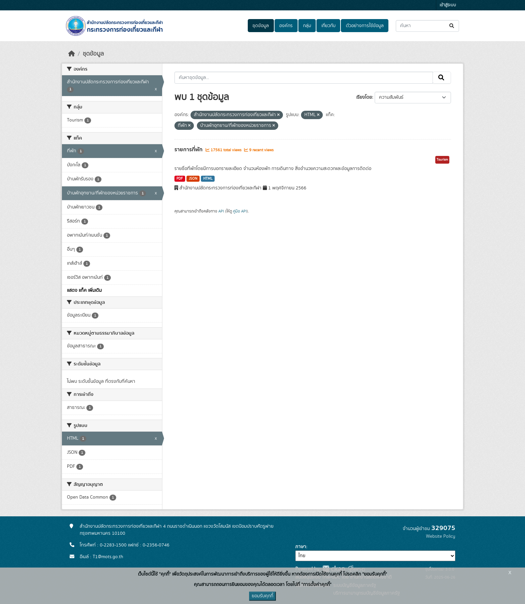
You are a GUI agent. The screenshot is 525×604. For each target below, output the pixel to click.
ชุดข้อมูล (260, 25)
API (221, 211)
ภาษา (300, 546)
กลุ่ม (307, 25)
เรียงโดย (364, 97)
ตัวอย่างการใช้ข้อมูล (365, 25)
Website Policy (440, 536)
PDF (179, 178)
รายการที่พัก (189, 149)
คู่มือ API (240, 211)
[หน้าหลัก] (71, 54)
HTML (208, 178)
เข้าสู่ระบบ (448, 5)
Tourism (442, 159)
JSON (193, 178)
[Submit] (452, 26)
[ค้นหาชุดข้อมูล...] (427, 26)
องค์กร (286, 25)
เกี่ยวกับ (328, 25)
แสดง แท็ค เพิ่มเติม (84, 290)
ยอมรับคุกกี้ (262, 596)
